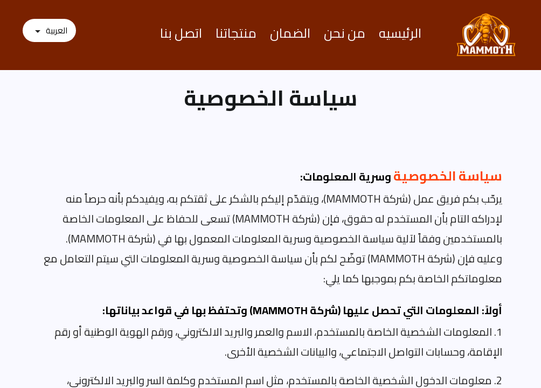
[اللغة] (49, 31)
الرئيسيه (400, 33)
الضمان (290, 33)
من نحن (344, 33)
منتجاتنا (236, 33)
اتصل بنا (181, 33)
